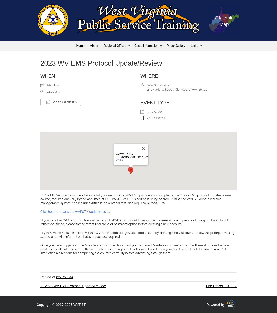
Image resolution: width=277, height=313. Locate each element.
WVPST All (154, 112)
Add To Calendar (60, 102)
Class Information (146, 45)
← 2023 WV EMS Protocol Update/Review (73, 286)
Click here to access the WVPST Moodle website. (75, 211)
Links (194, 45)
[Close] (143, 148)
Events (119, 159)
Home (80, 45)
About (94, 45)
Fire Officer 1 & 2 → (221, 286)
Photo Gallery (176, 45)
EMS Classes (156, 118)
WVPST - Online (158, 85)
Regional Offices (115, 45)
